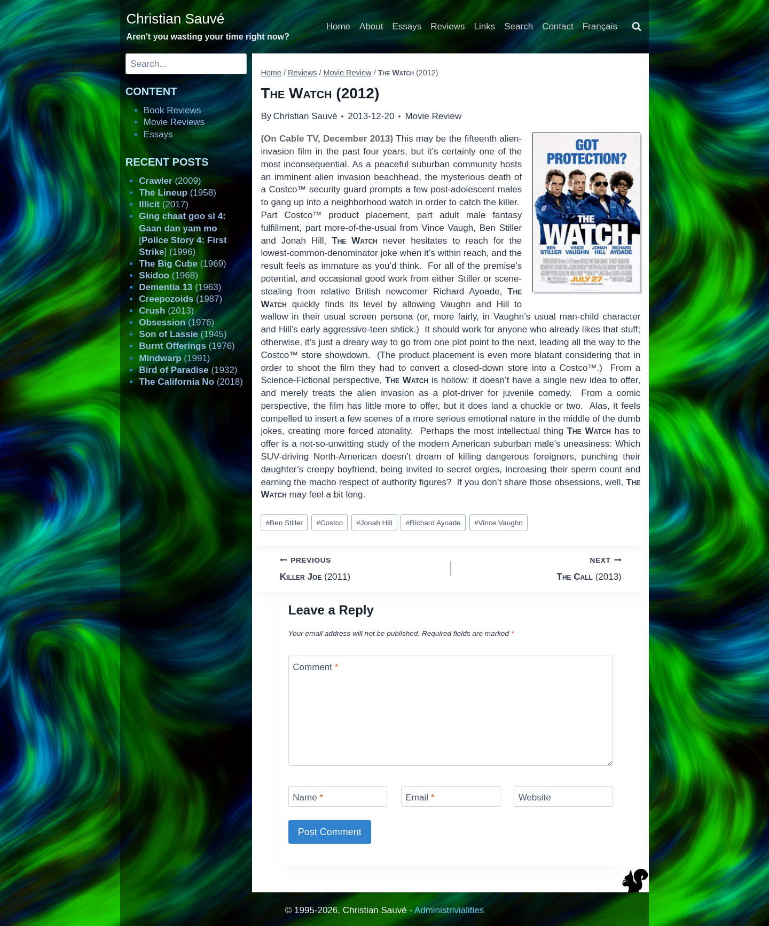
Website (535, 797)
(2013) (541, 568)
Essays (407, 26)
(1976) (176, 322)
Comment (315, 667)
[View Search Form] (636, 26)
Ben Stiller (284, 523)
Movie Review (433, 116)
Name (308, 797)
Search (518, 26)
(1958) (177, 193)
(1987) (180, 299)
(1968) (168, 275)
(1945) (182, 334)
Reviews (447, 26)
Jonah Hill (374, 523)
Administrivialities (449, 910)
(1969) (182, 264)
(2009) (170, 181)
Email (419, 797)
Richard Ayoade (433, 523)
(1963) (180, 287)
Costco (329, 523)
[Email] (450, 796)
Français (600, 26)
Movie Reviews (174, 122)
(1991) (174, 358)
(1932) (188, 370)
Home (338, 26)
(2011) (361, 568)
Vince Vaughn (498, 523)
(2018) (191, 382)
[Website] (563, 796)
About (371, 26)
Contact (558, 26)
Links (485, 26)
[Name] (338, 796)
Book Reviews (172, 110)
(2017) (164, 204)
